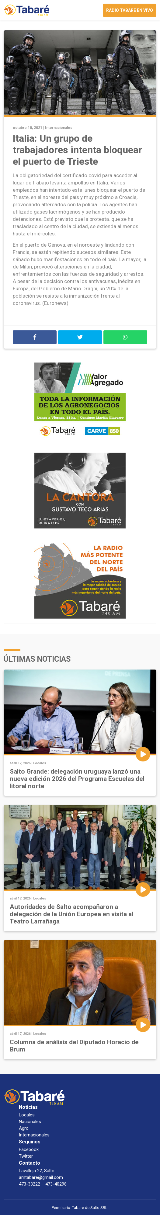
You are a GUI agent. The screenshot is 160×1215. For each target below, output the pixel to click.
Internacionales (58, 128)
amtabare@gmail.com (41, 1177)
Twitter (26, 1156)
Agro (24, 1128)
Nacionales (30, 1121)
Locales (39, 763)
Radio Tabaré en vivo (129, 10)
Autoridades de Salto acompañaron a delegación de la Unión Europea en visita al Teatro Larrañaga (71, 914)
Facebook (29, 1149)
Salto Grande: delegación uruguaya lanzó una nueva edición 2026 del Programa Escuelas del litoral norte (77, 779)
